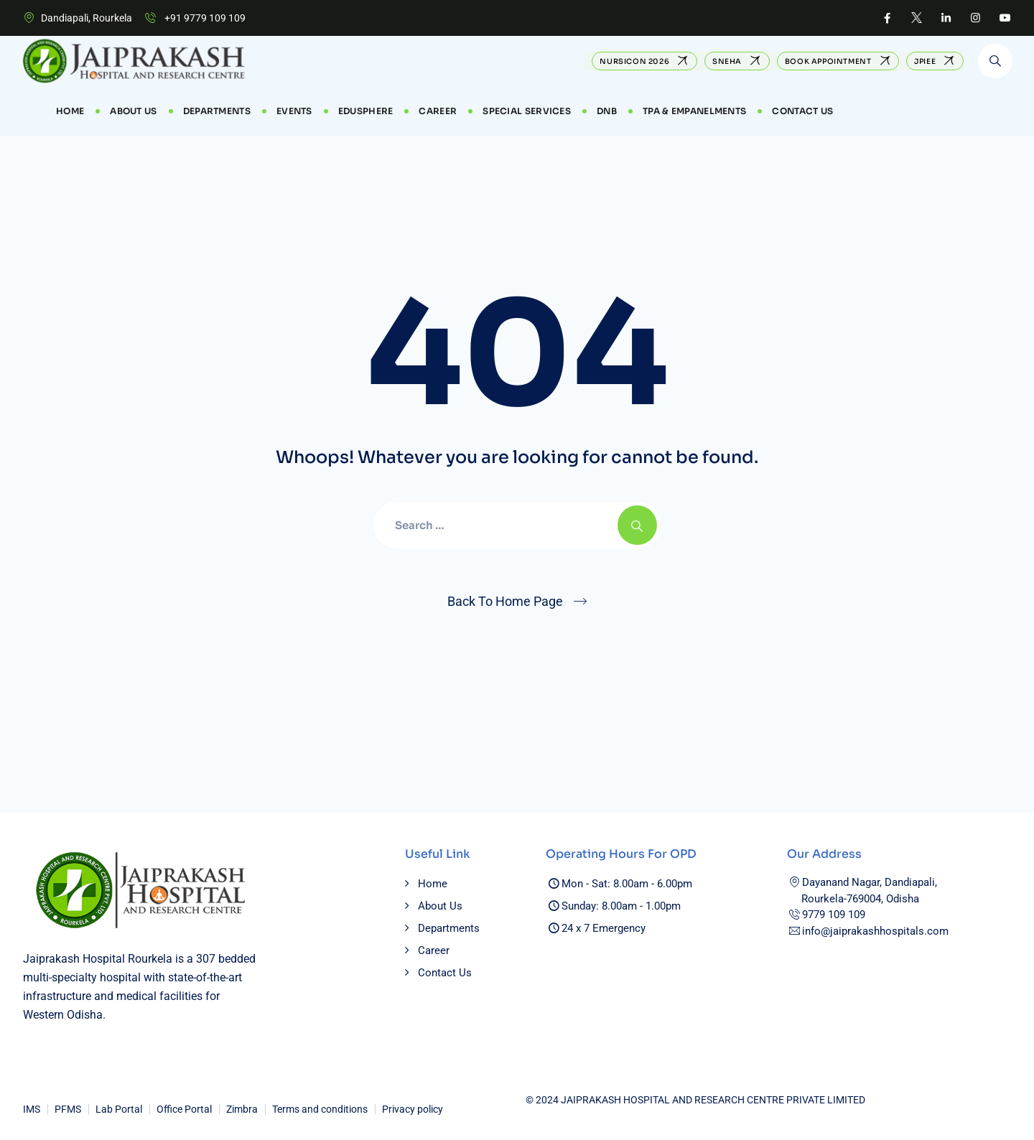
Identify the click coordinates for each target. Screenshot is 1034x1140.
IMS (31, 1109)
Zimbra (242, 1109)
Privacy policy (412, 1109)
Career (434, 950)
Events (294, 111)
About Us (133, 111)
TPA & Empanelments (694, 111)
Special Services (527, 111)
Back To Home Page (505, 601)
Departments (217, 111)
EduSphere (365, 111)
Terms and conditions (320, 1109)
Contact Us (802, 111)
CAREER (438, 111)
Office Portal (184, 1109)
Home (70, 111)
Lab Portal (119, 1109)
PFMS (68, 1109)
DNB (607, 111)
